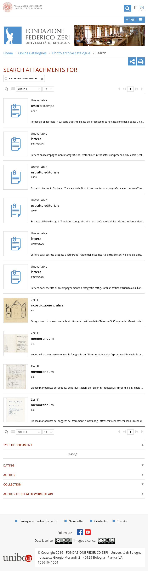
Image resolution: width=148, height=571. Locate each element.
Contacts (100, 521)
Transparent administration (38, 521)
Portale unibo (17, 550)
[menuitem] (36, 521)
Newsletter (76, 521)
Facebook (80, 532)
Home (8, 53)
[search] (127, 8)
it (135, 7)
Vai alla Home (36, 35)
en (142, 7)
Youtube (88, 532)
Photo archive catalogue (71, 53)
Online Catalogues (32, 53)
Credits (122, 521)
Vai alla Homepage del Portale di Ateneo (22, 7)
